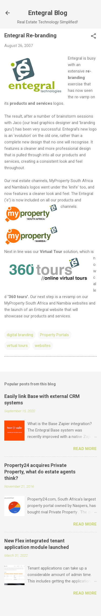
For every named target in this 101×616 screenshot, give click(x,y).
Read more (85, 448)
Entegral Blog (47, 13)
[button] (93, 36)
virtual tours (17, 345)
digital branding (20, 334)
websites (43, 345)
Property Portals (54, 334)
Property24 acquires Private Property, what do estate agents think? (39, 471)
